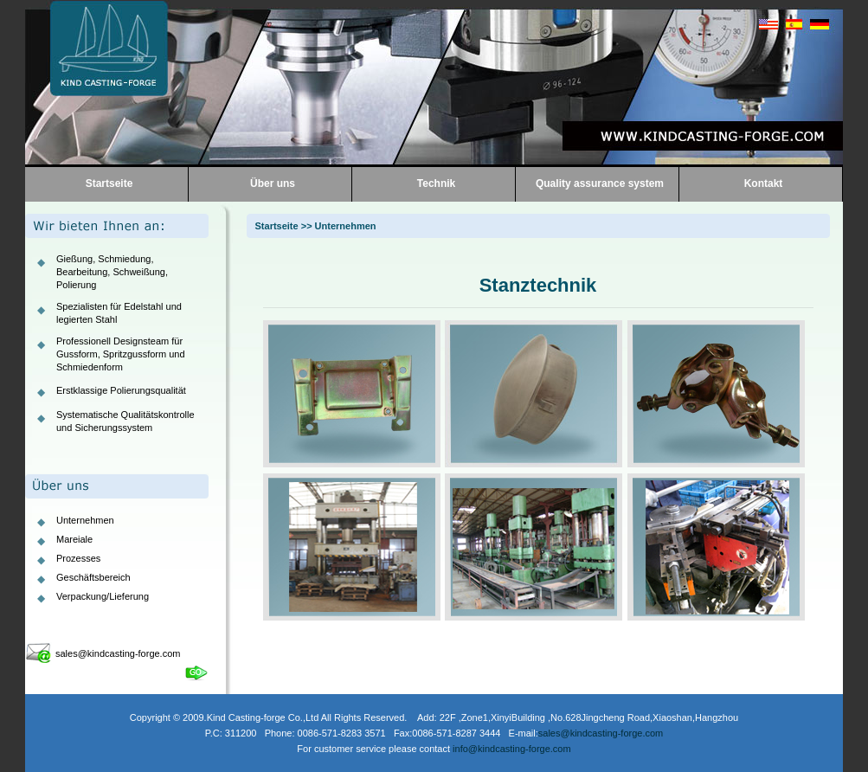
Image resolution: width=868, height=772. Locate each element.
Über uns (272, 183)
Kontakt (763, 183)
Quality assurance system (600, 183)
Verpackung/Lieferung (102, 596)
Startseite (109, 183)
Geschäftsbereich (93, 577)
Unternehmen (85, 520)
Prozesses (78, 558)
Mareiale (74, 539)
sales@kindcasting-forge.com (117, 653)
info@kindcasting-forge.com (512, 748)
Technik (436, 183)
